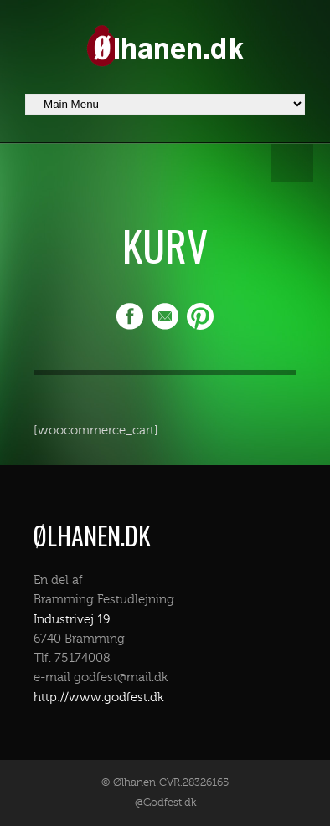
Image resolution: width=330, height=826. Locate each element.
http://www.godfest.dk (98, 697)
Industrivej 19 (72, 620)
